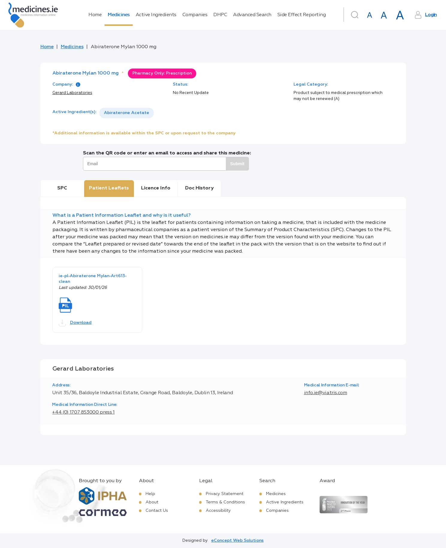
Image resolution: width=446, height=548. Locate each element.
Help (150, 494)
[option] (126, 113)
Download (75, 323)
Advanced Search (252, 15)
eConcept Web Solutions (237, 540)
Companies (195, 15)
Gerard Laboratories (72, 93)
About (152, 502)
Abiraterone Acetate (126, 113)
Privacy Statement (225, 494)
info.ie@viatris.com (325, 393)
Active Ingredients (156, 15)
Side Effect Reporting (301, 15)
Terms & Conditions (225, 502)
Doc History (199, 188)
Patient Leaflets (109, 188)
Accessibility (218, 510)
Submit (237, 163)
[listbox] (126, 113)
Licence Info (155, 188)
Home (95, 15)
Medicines (119, 15)
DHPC (220, 15)
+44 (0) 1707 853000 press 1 (83, 412)
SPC (62, 188)
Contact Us (157, 510)
